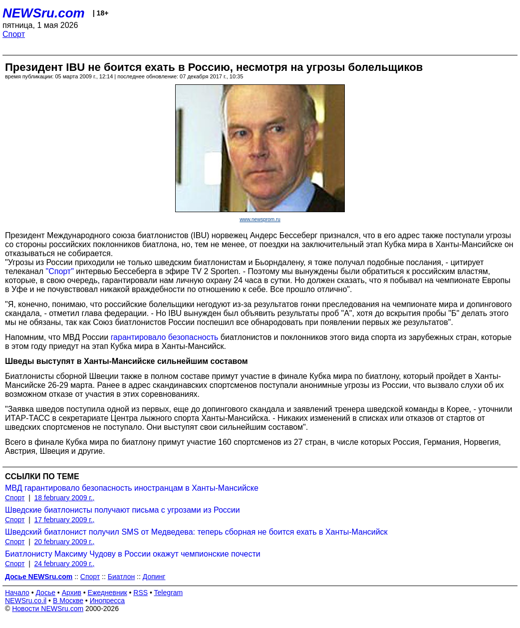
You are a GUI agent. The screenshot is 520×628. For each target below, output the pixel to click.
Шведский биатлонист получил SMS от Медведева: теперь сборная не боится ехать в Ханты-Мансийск (196, 532)
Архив (71, 593)
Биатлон (121, 577)
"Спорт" (60, 271)
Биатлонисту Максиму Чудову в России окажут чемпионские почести (132, 554)
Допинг (154, 577)
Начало (17, 593)
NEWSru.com (43, 12)
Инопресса (107, 601)
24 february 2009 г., (64, 564)
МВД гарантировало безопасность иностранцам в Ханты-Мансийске (132, 488)
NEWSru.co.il (25, 601)
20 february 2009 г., (64, 542)
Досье (45, 593)
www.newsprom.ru (260, 219)
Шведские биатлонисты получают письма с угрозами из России (122, 510)
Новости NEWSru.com (47, 609)
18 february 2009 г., (64, 498)
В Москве (68, 601)
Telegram (168, 593)
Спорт (13, 34)
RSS (140, 593)
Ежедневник (107, 593)
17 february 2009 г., (64, 520)
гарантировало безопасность (165, 337)
